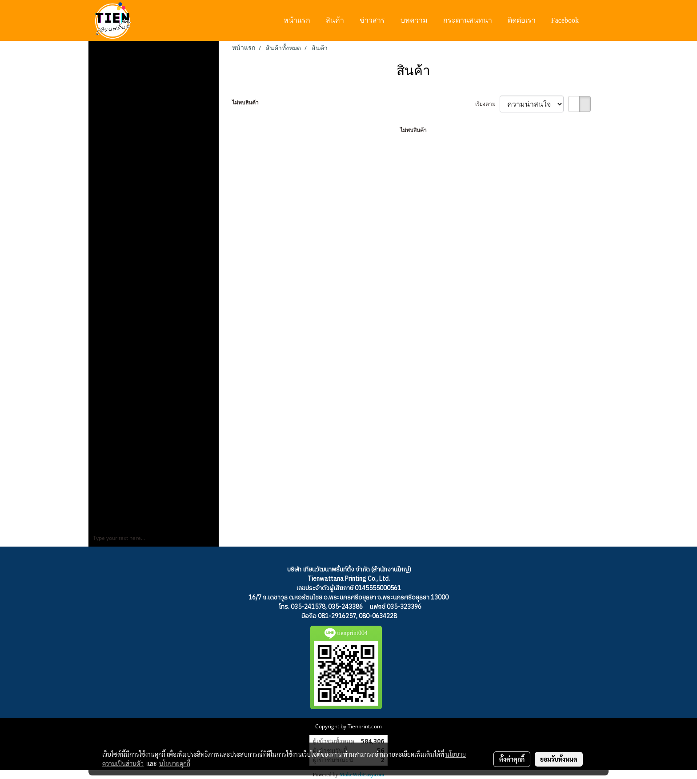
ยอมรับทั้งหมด (558, 759)
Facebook (565, 20)
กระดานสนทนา (467, 20)
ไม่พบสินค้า (245, 102)
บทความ (414, 20)
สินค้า (335, 20)
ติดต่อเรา (522, 20)
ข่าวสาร (372, 20)
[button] (594, 20)
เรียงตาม (487, 104)
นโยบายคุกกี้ (174, 763)
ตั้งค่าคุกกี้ (512, 759)
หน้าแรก (297, 20)
